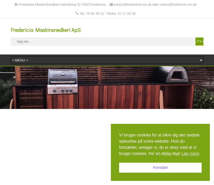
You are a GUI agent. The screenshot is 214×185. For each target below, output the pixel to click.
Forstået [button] (160, 167)
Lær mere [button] (190, 153)
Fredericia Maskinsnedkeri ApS (46, 29)
